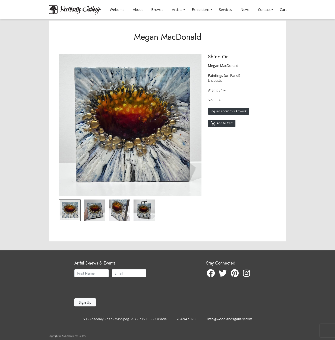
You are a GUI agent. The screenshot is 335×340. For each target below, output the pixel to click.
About (138, 9)
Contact (264, 9)
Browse (157, 9)
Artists (177, 9)
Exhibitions (201, 9)
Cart (283, 9)
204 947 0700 (186, 319)
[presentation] (100, 289)
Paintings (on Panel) (224, 84)
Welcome (117, 9)
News (245, 9)
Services (225, 9)
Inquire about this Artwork (229, 120)
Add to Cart (222, 132)
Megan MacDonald (167, 46)
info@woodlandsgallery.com (229, 319)
